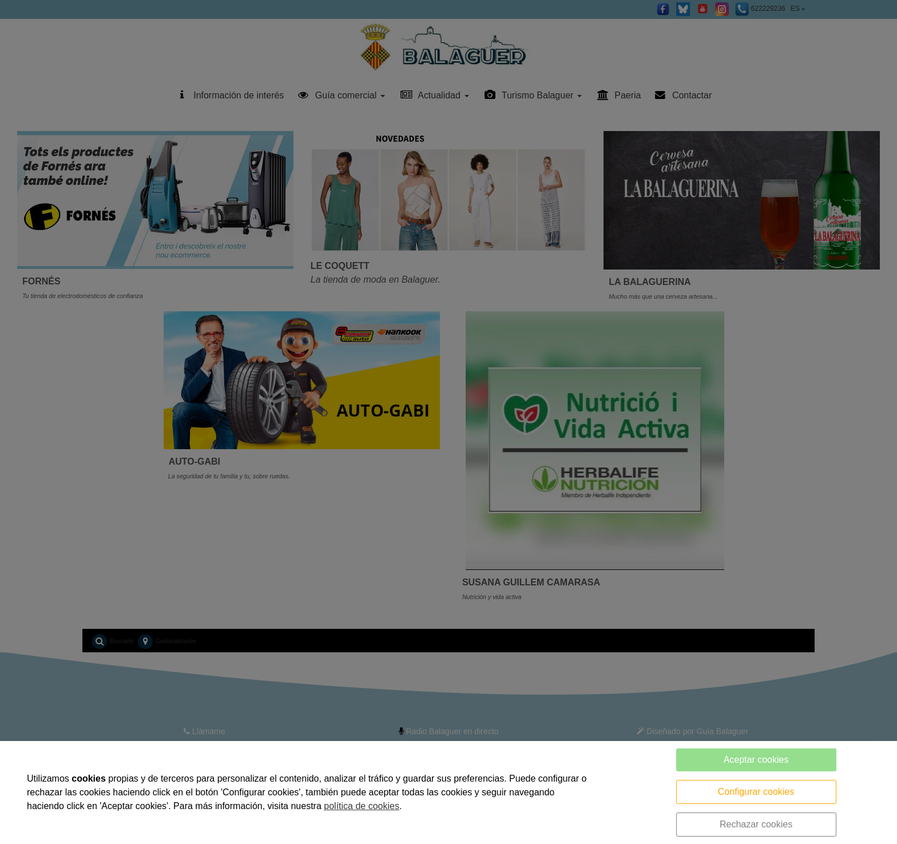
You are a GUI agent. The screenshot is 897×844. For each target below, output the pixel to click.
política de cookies (361, 806)
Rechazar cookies (756, 824)
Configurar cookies (756, 792)
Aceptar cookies (756, 759)
